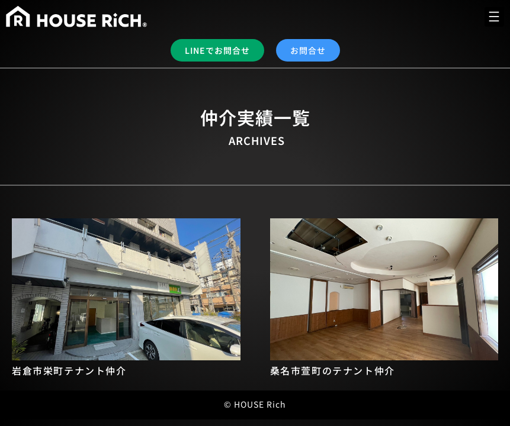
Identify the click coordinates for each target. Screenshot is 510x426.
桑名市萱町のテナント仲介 (332, 370)
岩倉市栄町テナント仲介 (69, 370)
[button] (494, 17)
